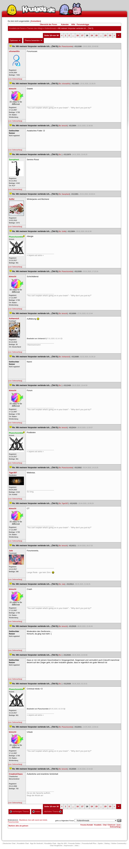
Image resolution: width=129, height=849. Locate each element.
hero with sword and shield (37, 820)
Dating (107, 843)
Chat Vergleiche (56, 845)
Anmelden (35, 21)
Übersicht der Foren (48, 24)
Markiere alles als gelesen (18, 826)
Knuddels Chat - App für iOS (55, 843)
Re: (60, 154)
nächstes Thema (52, 811)
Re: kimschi (63, 125)
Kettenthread (50, 28)
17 (82, 35)
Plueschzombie (13, 822)
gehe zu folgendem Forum (64, 820)
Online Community (118, 843)
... (73, 35)
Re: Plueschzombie (66, 46)
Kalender (65, 24)
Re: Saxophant (64, 194)
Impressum (68, 845)
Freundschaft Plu (89, 843)
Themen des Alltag (35, 28)
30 (110, 35)
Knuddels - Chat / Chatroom (104, 825)
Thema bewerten (34, 40)
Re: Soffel (62, 231)
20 (96, 35)
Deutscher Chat (9, 843)
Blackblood (23, 820)
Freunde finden (74, 843)
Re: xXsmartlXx (64, 83)
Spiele (100, 843)
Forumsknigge (83, 24)
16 (77, 35)
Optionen (15, 40)
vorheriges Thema (19, 811)
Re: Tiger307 (63, 503)
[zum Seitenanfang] (15, 79)
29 (105, 35)
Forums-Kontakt (86, 825)
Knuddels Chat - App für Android (30, 843)
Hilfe (73, 24)
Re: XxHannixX (64, 357)
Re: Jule (62, 584)
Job (76, 845)
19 (92, 35)
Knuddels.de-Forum (17, 28)
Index (36, 811)
